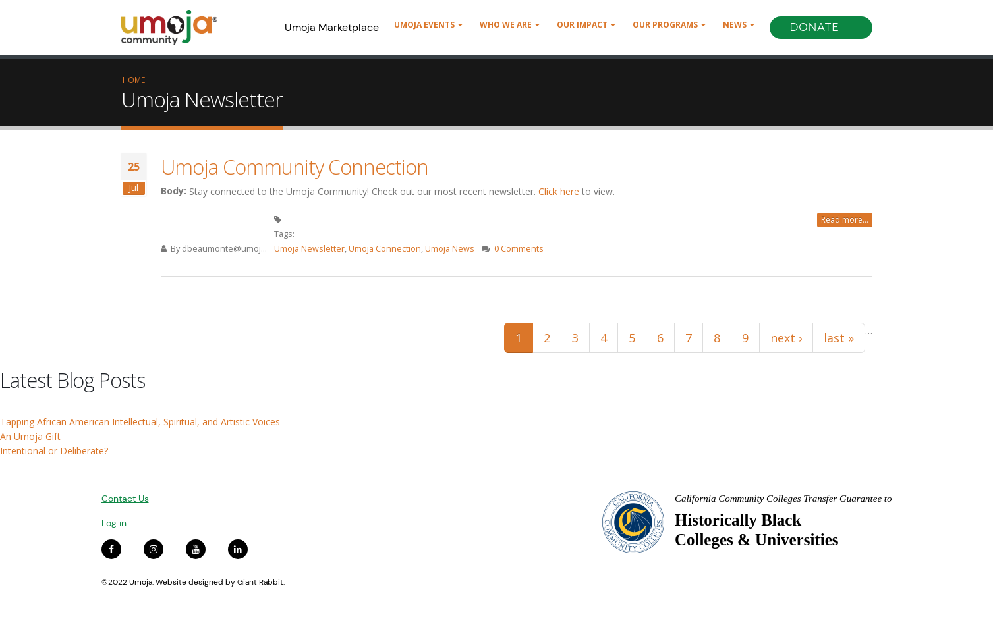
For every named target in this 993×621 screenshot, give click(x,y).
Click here (558, 191)
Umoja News (449, 248)
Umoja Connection (385, 248)
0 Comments (519, 248)
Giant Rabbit (260, 582)
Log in (114, 523)
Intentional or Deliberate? (54, 451)
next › (786, 338)
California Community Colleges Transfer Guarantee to (783, 498)
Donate (814, 27)
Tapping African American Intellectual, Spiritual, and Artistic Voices (140, 422)
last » (839, 338)
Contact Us (125, 498)
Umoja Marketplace (332, 27)
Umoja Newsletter (309, 248)
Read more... (844, 219)
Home (134, 79)
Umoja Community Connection (294, 166)
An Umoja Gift (30, 436)
